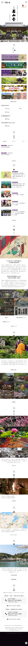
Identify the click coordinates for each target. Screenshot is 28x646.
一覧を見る (14, 160)
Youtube (7, 112)
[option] (4, 141)
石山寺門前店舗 (14, 575)
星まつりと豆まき (10, 496)
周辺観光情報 (13, 579)
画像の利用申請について (21, 317)
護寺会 (6, 317)
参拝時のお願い (14, 101)
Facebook (7, 108)
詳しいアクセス (14, 534)
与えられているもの (11, 497)
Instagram (7, 118)
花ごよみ (13, 465)
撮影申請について (6, 321)
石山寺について (14, 326)
